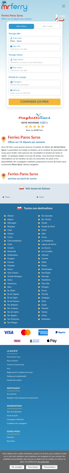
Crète (9, 244)
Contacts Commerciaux (15, 365)
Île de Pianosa (13, 301)
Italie (44, 234)
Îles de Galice (13, 312)
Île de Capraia (13, 294)
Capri (9, 230)
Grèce (10, 280)
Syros (41, 197)
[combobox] (34, 41)
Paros (7, 197)
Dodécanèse (12, 255)
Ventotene (45, 319)
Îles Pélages (12, 323)
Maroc (44, 266)
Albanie (10, 216)
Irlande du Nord (48, 227)
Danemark (11, 251)
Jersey (44, 237)
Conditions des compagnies (17, 423)
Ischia (44, 230)
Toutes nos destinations (38, 208)
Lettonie (45, 255)
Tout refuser (33, 467)
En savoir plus (43, 462)
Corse (10, 237)
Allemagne (11, 223)
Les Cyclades (47, 251)
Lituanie (45, 259)
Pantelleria (46, 280)
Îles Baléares (12, 305)
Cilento (10, 234)
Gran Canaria (12, 273)
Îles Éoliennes (13, 319)
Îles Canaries (12, 308)
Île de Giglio (12, 298)
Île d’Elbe (11, 291)
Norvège (45, 276)
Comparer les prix (34, 101)
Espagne (11, 259)
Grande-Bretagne (14, 276)
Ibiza (9, 287)
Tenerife (45, 308)
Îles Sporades (47, 216)
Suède (44, 305)
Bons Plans (11, 441)
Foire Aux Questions (14, 412)
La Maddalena (47, 241)
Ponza (44, 291)
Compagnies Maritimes (15, 419)
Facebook (10, 437)
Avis (8, 368)
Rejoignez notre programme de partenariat (22, 398)
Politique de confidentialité (16, 376)
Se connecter (12, 394)
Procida (45, 294)
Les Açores (46, 248)
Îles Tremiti (46, 219)
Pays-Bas (45, 284)
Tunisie (44, 312)
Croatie (10, 248)
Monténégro (47, 269)
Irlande (44, 223)
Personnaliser (49, 467)
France (10, 269)
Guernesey (12, 284)
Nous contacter (12, 361)
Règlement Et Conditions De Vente (20, 372)
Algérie (10, 219)
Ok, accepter (17, 467)
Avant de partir (12, 416)
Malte (44, 262)
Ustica (44, 315)
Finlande (11, 266)
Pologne (45, 287)
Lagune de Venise (49, 244)
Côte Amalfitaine (14, 241)
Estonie (10, 262)
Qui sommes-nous (13, 357)
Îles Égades (12, 315)
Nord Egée (46, 273)
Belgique (11, 227)
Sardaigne (46, 298)
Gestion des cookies (14, 380)
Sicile (44, 301)
